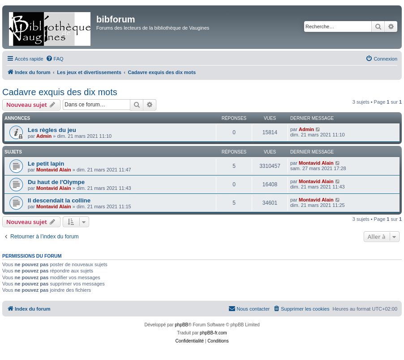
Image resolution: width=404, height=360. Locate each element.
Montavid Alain (53, 169)
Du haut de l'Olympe (56, 182)
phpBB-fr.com (213, 332)
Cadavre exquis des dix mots (59, 92)
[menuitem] (55, 58)
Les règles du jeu (52, 130)
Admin (44, 136)
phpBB (181, 324)
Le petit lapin (46, 163)
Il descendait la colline (59, 200)
